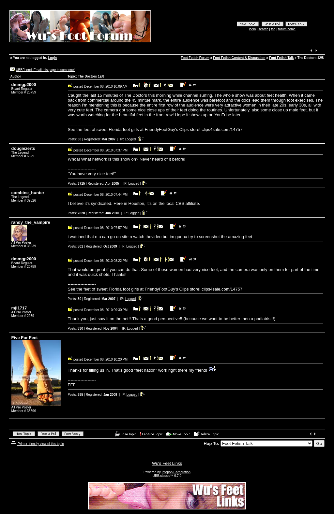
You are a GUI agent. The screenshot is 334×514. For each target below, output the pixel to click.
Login (52, 58)
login (252, 29)
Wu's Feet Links (167, 463)
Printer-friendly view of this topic (36, 444)
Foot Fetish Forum (195, 58)
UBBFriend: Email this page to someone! (45, 70)
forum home (287, 29)
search (263, 29)
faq (273, 29)
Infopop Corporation (176, 472)
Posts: (75, 139)
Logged (130, 139)
